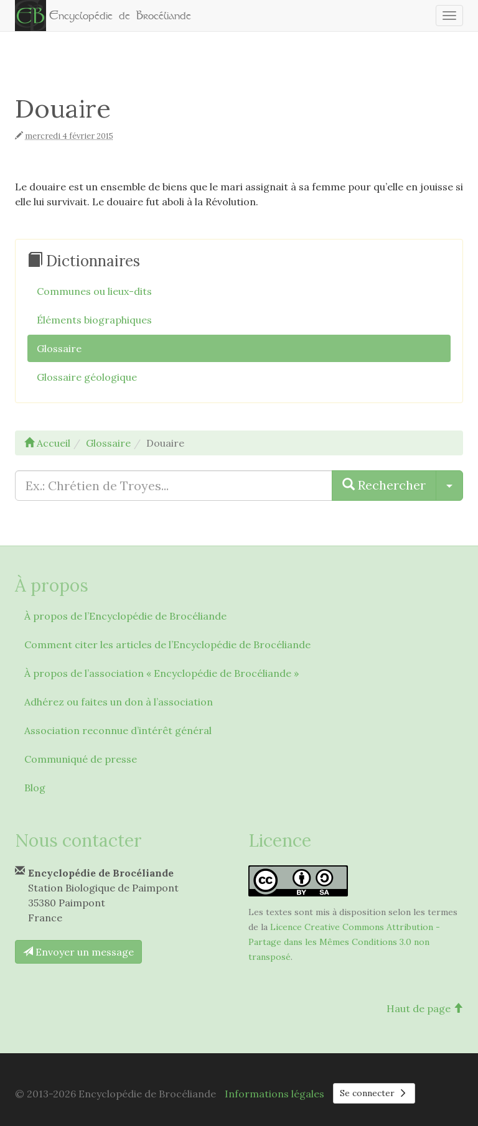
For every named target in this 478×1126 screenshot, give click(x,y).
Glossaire (59, 348)
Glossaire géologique (87, 377)
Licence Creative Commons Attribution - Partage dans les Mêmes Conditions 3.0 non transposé (344, 941)
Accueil (47, 443)
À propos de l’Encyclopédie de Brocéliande (125, 616)
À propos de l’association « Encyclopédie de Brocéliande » (161, 673)
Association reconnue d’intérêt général (118, 730)
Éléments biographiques (94, 320)
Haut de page (425, 1008)
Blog (34, 787)
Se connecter (374, 1093)
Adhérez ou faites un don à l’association (118, 702)
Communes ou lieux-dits (94, 291)
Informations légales (274, 1093)
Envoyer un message (78, 952)
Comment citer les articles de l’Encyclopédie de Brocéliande (167, 644)
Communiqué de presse (80, 759)
